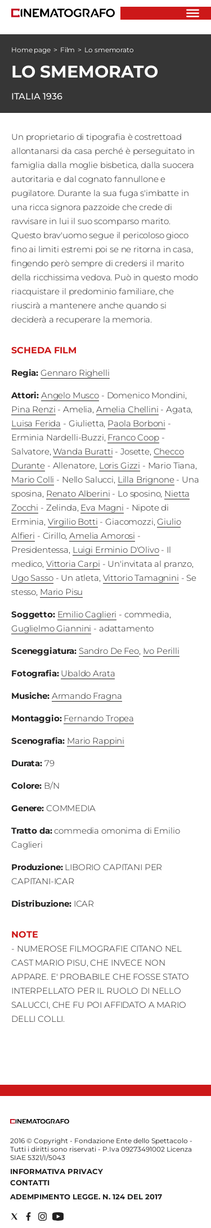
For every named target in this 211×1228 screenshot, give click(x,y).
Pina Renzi (33, 409)
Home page (31, 50)
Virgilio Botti (73, 521)
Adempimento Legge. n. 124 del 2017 (86, 1196)
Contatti (30, 1182)
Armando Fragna (87, 695)
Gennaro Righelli (75, 372)
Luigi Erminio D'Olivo (116, 549)
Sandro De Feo (109, 650)
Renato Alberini (78, 493)
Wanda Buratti (83, 451)
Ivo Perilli (161, 650)
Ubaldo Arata (88, 673)
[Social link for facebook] (28, 1216)
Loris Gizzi (119, 465)
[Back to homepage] (39, 1121)
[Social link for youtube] (58, 1216)
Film (67, 50)
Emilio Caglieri (87, 614)
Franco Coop (133, 437)
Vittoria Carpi (73, 563)
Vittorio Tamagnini (141, 577)
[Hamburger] (192, 13)
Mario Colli (32, 479)
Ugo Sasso (32, 577)
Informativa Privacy (56, 1171)
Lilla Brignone (146, 479)
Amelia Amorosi (102, 535)
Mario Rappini (95, 740)
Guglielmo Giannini (51, 628)
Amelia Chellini (127, 409)
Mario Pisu (61, 591)
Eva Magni (102, 507)
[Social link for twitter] (14, 1216)
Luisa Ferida (36, 423)
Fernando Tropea (99, 718)
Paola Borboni (136, 423)
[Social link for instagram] (42, 1216)
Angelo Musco (70, 395)
